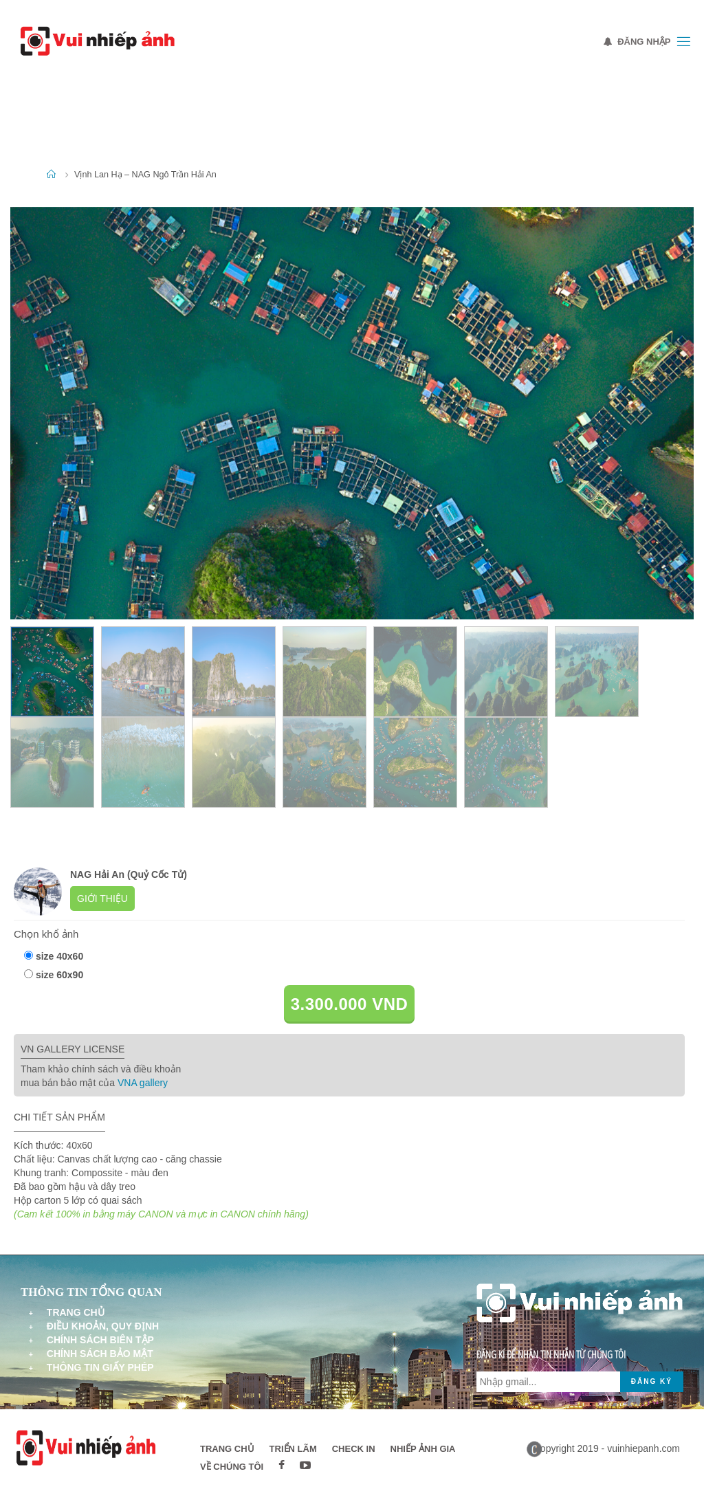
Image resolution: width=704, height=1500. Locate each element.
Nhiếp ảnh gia (423, 1449)
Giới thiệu (102, 898)
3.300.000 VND (349, 1004)
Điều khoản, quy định (103, 1326)
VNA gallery (143, 1082)
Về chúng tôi (231, 1467)
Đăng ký (651, 1381)
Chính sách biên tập (100, 1339)
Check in (353, 1449)
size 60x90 (59, 974)
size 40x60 (59, 956)
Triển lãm (293, 1449)
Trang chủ (75, 1312)
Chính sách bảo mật (100, 1353)
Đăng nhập (637, 41)
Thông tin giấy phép (100, 1367)
